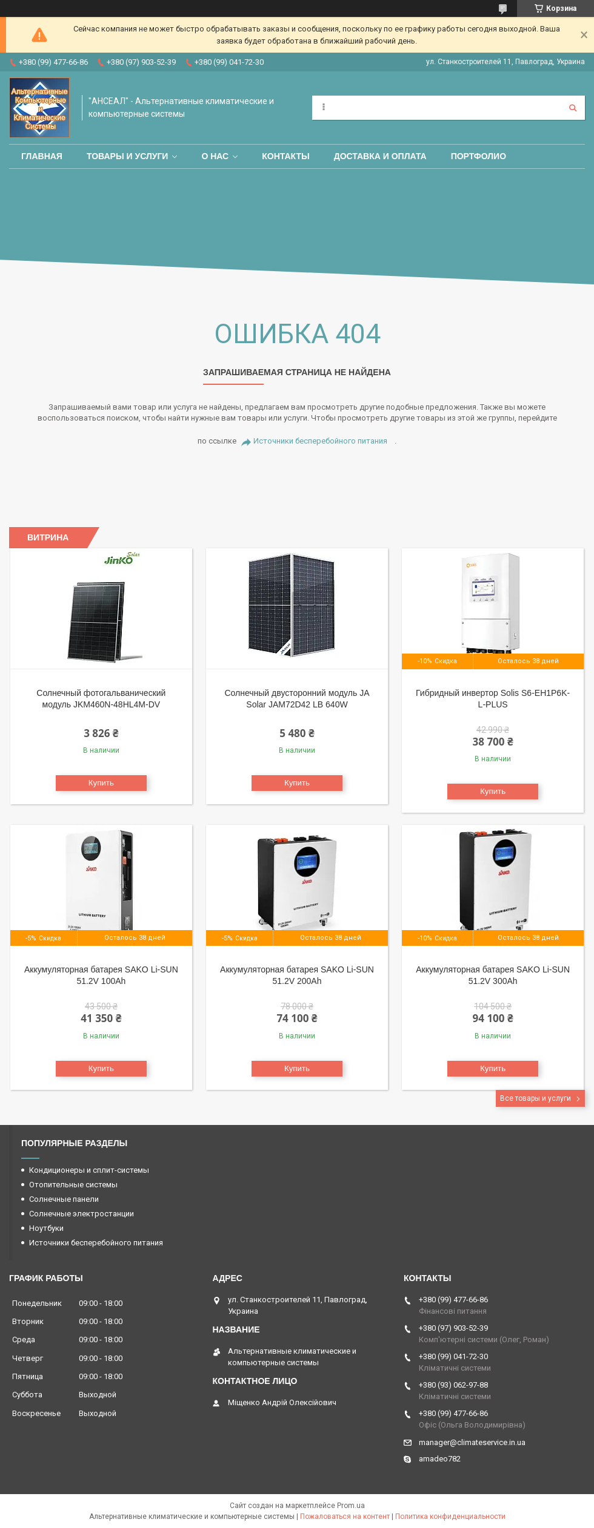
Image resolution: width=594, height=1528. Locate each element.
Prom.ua (351, 1505)
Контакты (285, 156)
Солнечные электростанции (81, 1213)
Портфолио (478, 156)
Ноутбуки (46, 1228)
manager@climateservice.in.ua (472, 1442)
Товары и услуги (128, 156)
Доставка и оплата (380, 156)
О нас (215, 156)
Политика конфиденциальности (450, 1516)
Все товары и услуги (535, 1098)
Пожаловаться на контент (345, 1516)
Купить (101, 782)
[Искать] (573, 108)
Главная (41, 156)
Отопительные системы (73, 1184)
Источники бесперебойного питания (320, 440)
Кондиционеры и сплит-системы (89, 1170)
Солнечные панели (64, 1199)
